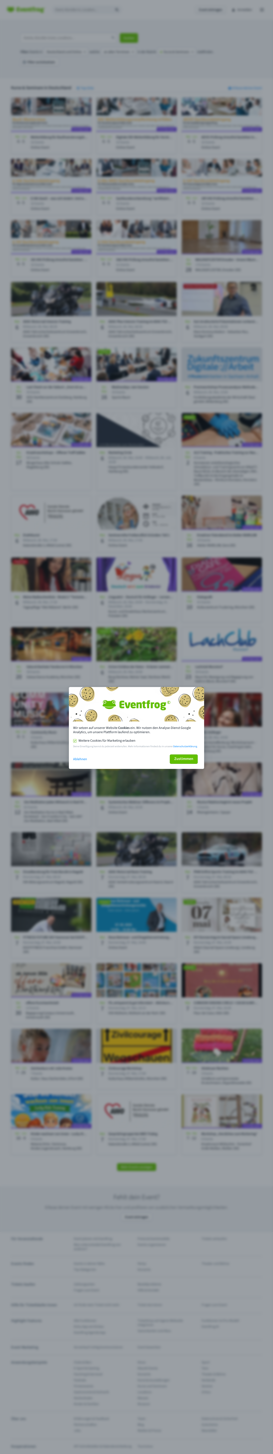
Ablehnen (80, 759)
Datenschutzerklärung (185, 746)
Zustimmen (183, 758)
